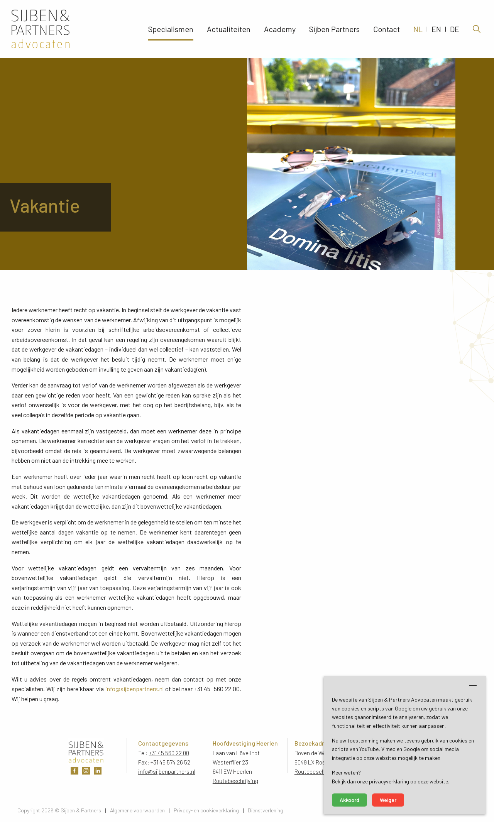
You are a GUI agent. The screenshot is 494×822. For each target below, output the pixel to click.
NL (418, 29)
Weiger (388, 800)
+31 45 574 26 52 (170, 762)
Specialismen (170, 29)
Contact (386, 29)
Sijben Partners (334, 29)
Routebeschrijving (235, 780)
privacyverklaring (389, 781)
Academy (280, 29)
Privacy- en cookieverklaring (206, 810)
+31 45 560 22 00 (169, 752)
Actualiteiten (228, 29)
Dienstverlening (265, 810)
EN (436, 29)
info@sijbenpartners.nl (134, 688)
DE (454, 29)
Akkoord (349, 800)
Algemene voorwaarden (137, 810)
